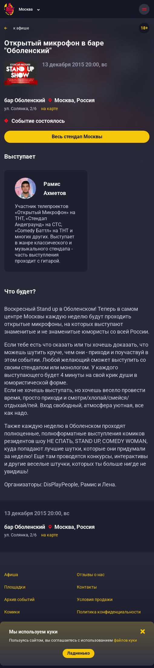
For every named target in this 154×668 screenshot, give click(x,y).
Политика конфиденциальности (109, 611)
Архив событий (19, 599)
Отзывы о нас (90, 574)
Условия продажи (95, 599)
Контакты (87, 587)
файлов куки (125, 640)
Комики (12, 611)
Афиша (11, 574)
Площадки (14, 587)
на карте (49, 108)
